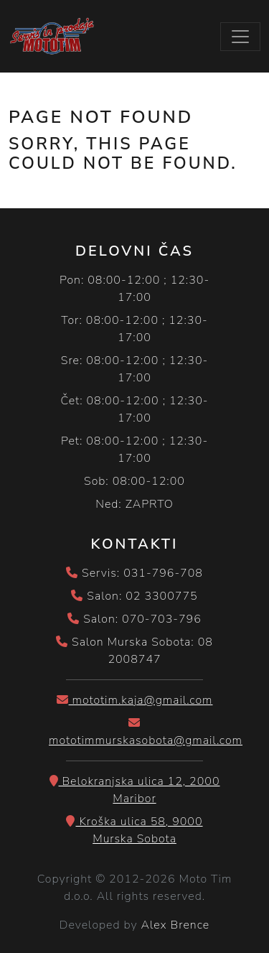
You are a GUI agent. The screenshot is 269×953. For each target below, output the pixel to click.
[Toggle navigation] (240, 36)
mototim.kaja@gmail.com (135, 700)
